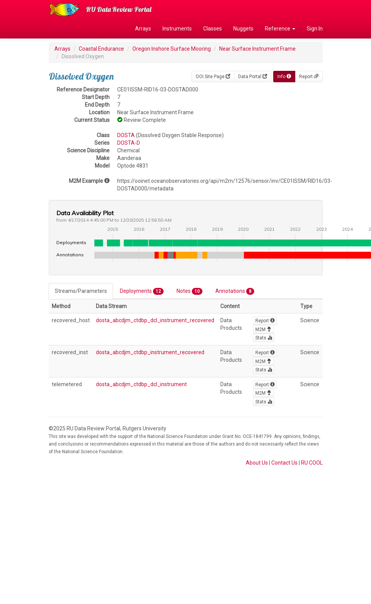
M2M (263, 329)
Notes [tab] (189, 291)
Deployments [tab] (142, 291)
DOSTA (126, 135)
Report (308, 76)
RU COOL (312, 463)
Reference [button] (280, 29)
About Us (257, 463)
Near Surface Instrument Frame (257, 49)
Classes (212, 29)
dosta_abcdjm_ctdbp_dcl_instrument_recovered (155, 320)
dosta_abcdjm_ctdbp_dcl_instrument (141, 384)
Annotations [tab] (234, 291)
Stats (263, 337)
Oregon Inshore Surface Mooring (171, 49)
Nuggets (243, 29)
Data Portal (252, 76)
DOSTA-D (128, 143)
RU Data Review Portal (118, 9)
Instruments (177, 29)
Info (284, 76)
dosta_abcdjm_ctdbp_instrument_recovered (150, 352)
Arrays (143, 29)
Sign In (315, 29)
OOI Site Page (213, 76)
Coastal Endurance (101, 49)
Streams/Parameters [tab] (81, 291)
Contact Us (284, 463)
